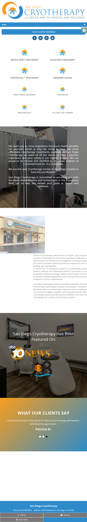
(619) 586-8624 (26, 510)
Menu (4, 25)
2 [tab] (43, 437)
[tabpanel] (43, 425)
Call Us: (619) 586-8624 (43, 31)
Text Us (65, 515)
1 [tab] (40, 437)
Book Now (21, 519)
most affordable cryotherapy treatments (43, 150)
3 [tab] (47, 437)
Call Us (22, 515)
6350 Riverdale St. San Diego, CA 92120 (57, 510)
